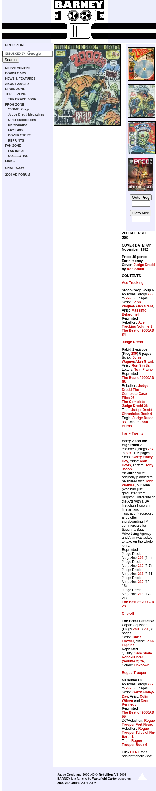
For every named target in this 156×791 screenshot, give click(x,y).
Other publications (22, 119)
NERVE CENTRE (17, 68)
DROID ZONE (15, 89)
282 (150, 684)
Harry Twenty (132, 433)
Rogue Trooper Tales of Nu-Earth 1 (138, 733)
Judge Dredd (144, 265)
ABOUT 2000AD (17, 83)
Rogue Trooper (134, 673)
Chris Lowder (131, 639)
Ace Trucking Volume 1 (137, 324)
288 (150, 294)
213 (140, 594)
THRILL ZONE (15, 94)
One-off (128, 614)
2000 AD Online (68, 782)
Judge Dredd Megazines (26, 114)
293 (128, 298)
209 (140, 558)
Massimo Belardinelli (134, 312)
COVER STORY (19, 135)
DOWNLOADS (15, 73)
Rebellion (106, 774)
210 (140, 566)
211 (140, 574)
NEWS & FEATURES (20, 78)
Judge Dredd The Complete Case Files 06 (135, 392)
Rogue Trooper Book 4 (134, 743)
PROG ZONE (15, 45)
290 (146, 629)
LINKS (10, 161)
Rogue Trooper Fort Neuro (138, 723)
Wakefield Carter (104, 778)
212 (140, 582)
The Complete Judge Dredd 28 (135, 404)
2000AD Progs (19, 109)
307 (128, 453)
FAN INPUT (16, 150)
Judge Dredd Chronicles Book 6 (137, 412)
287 (150, 449)
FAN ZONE (13, 145)
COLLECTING (18, 156)
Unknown (141, 665)
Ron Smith (135, 269)
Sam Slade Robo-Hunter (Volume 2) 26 (137, 657)
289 (134, 353)
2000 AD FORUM (17, 174)
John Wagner (131, 304)
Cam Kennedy (135, 702)
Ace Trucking (132, 283)
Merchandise (17, 125)
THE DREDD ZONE (22, 99)
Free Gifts (15, 130)
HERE (135, 752)
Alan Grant (144, 306)
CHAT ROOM (14, 167)
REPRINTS (16, 140)
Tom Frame (143, 370)
